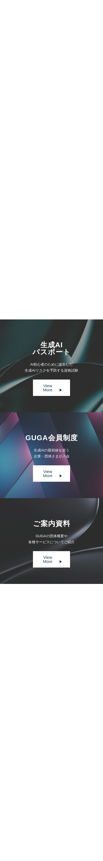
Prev (34, 288)
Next (69, 288)
